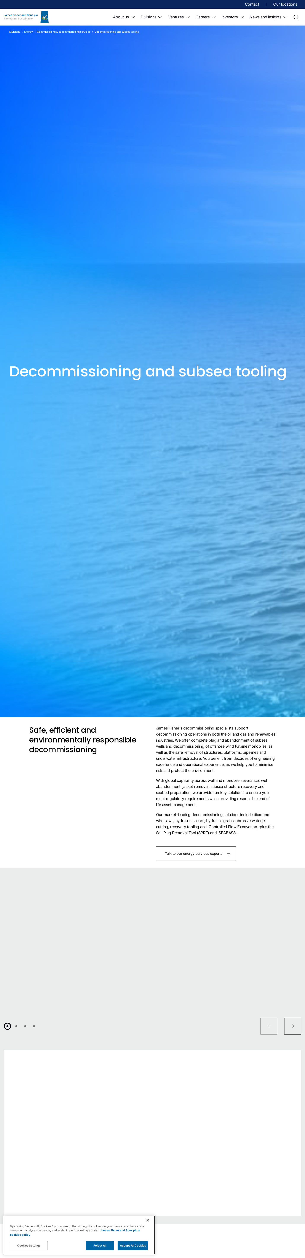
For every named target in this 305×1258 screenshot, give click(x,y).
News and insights (269, 17)
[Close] (148, 1220)
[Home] (26, 17)
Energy (28, 31)
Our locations (285, 4)
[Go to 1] (7, 1026)
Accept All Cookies (133, 1245)
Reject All (99, 1245)
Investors (233, 17)
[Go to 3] (25, 1026)
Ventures (179, 17)
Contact (252, 4)
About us (124, 17)
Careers (206, 17)
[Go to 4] (34, 1026)
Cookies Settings (28, 1245)
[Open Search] (296, 17)
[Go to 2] (16, 1026)
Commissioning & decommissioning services (63, 31)
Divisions (152, 17)
